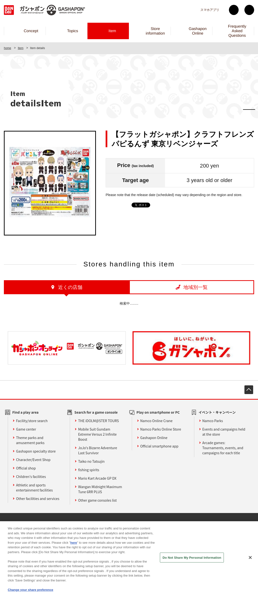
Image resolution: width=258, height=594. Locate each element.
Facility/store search (31, 420)
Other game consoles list (97, 500)
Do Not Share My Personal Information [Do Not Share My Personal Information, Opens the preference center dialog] (192, 565)
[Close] (250, 564)
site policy (100, 523)
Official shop (26, 468)
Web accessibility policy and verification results (178, 523)
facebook (249, 10)
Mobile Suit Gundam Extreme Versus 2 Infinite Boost (97, 434)
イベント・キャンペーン (217, 412)
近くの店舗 (70, 287)
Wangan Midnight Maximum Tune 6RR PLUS (100, 489)
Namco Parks (212, 420)
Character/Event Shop (33, 459)
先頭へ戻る (248, 389)
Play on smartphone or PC (158, 412)
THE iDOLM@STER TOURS (98, 420)
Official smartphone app (159, 446)
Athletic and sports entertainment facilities (34, 487)
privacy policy (125, 523)
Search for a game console (96, 412)
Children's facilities (31, 476)
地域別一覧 (195, 287)
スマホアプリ (209, 10)
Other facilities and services (37, 498)
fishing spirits (88, 469)
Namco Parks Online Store (160, 429)
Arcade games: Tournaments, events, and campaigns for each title (222, 447)
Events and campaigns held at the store (223, 432)
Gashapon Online (153, 437)
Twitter (234, 10)
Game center (26, 429)
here (73, 550)
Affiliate (54, 523)
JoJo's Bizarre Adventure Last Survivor (97, 450)
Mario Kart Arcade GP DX (97, 478)
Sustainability (76, 523)
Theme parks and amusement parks (30, 440)
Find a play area (25, 412)
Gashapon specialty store (36, 451)
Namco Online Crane (156, 420)
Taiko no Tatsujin (91, 461)
